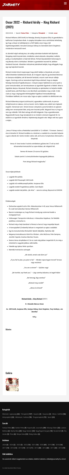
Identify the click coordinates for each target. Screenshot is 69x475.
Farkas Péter (25, 33)
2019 (49, 445)
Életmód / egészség (9, 414)
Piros (11, 434)
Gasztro (36, 414)
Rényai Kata (21, 434)
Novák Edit (57, 431)
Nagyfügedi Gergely (42, 431)
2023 (18, 445)
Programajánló (38, 417)
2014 (28, 448)
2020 (41, 445)
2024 (11, 445)
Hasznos (46, 414)
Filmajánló (41, 33)
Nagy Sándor (27, 431)
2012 (44, 448)
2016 (12, 448)
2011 (52, 448)
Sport (50, 417)
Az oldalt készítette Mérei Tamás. (11, 468)
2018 (57, 445)
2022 (25, 445)
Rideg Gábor (33, 434)
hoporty (30, 428)
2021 (33, 445)
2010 (60, 448)
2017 (4, 448)
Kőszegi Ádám (52, 428)
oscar (55, 33)
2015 (20, 448)
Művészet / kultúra (21, 417)
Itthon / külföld (57, 414)
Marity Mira (14, 431)
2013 (36, 448)
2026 (4, 445)
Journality (39, 428)
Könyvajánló (6, 417)
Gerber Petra (19, 428)
